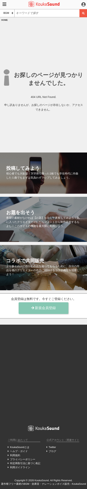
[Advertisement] (43, 374)
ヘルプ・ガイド (19, 451)
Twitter (52, 447)
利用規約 (15, 455)
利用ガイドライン (20, 467)
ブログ (52, 451)
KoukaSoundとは (19, 447)
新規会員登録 (43, 308)
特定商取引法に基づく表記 (25, 463)
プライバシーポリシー (22, 459)
